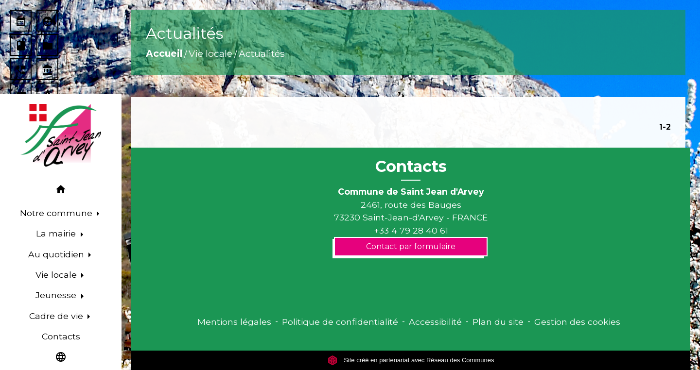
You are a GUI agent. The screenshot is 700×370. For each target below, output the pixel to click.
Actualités (262, 53)
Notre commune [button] (57, 213)
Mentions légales (234, 322)
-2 (667, 127)
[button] (60, 191)
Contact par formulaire (410, 246)
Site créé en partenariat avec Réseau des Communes (411, 360)
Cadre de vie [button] (57, 316)
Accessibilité (435, 322)
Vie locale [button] (57, 274)
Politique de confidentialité (340, 322)
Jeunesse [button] (57, 295)
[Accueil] (60, 135)
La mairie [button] (57, 233)
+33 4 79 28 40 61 (411, 230)
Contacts (411, 166)
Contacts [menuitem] (61, 336)
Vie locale (210, 53)
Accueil (164, 53)
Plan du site (498, 322)
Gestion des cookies (577, 322)
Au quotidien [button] (57, 254)
